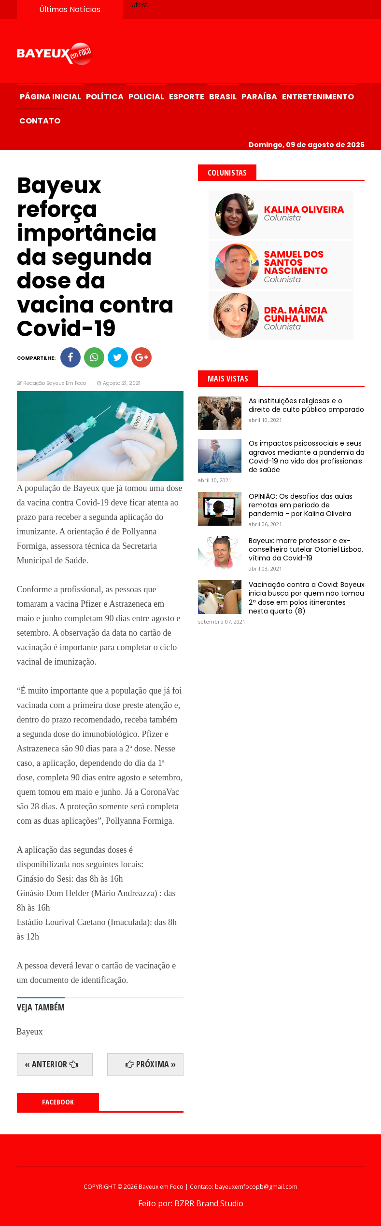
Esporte (186, 96)
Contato (39, 120)
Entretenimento (318, 96)
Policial (146, 96)
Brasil (223, 96)
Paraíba (259, 96)
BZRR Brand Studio (208, 1203)
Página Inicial (50, 96)
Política (105, 96)
